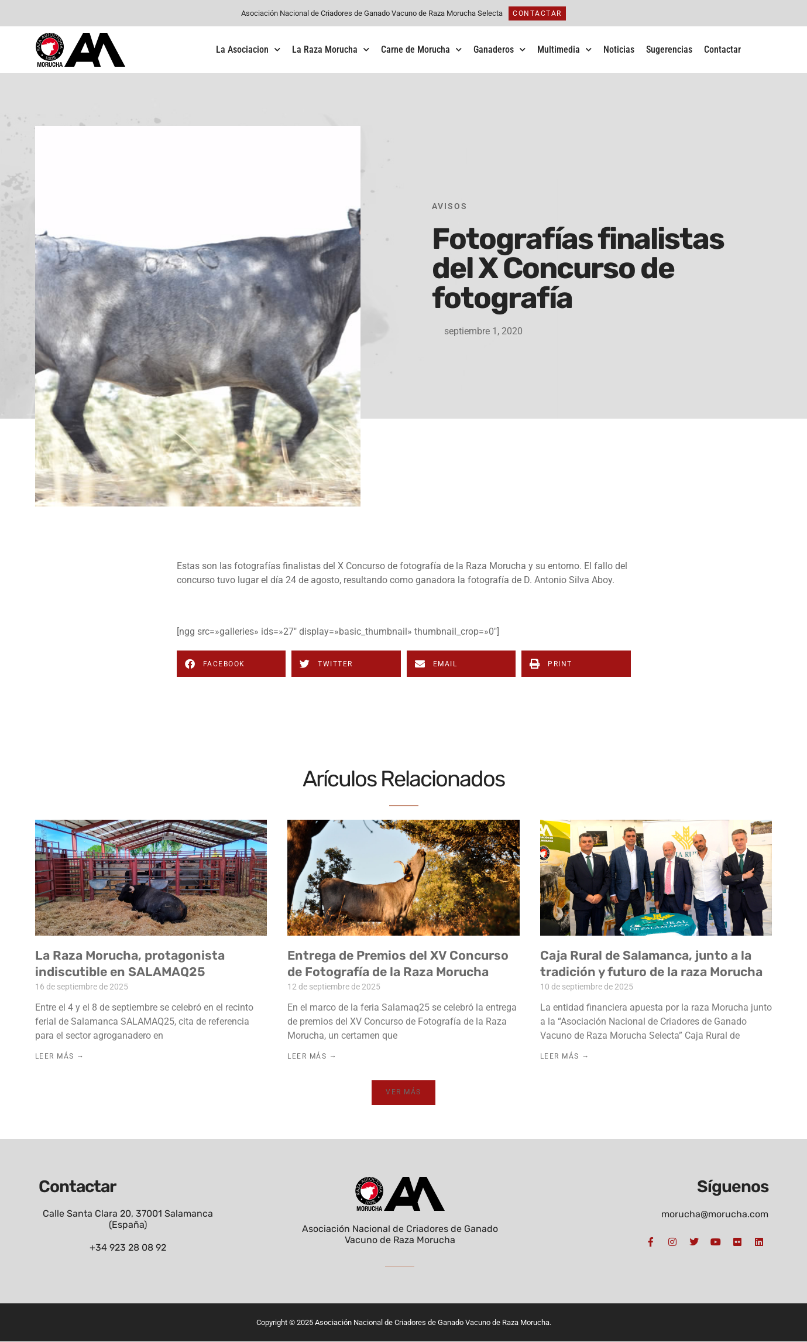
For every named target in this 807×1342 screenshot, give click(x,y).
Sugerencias (669, 49)
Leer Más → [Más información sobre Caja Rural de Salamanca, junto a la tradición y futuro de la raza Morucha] (565, 1056)
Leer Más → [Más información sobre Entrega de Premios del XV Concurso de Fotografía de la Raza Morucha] (312, 1056)
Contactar (722, 49)
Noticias (618, 49)
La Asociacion (248, 49)
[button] (231, 664)
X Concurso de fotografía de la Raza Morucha (432, 565)
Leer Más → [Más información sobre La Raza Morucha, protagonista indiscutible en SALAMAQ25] (60, 1056)
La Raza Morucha (330, 49)
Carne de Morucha (421, 49)
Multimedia (564, 49)
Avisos (450, 206)
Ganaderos (499, 49)
